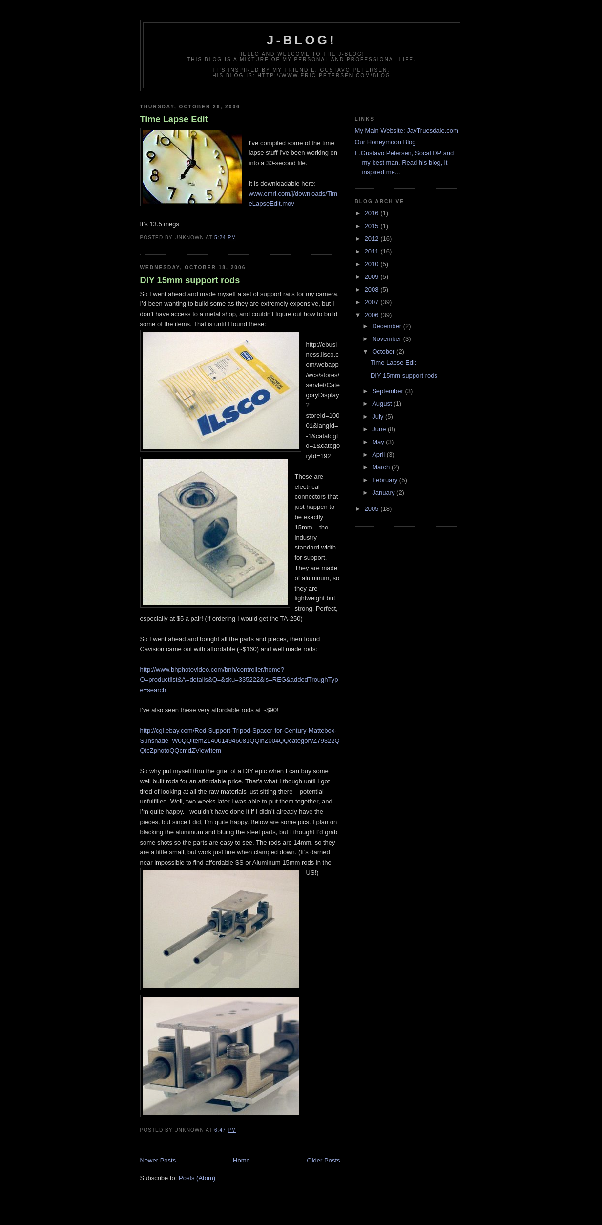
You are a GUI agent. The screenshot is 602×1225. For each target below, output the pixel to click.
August (383, 403)
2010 (373, 264)
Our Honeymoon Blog (385, 142)
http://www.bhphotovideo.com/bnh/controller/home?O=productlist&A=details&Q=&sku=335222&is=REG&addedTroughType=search (239, 680)
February (385, 480)
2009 (373, 276)
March (382, 467)
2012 (373, 238)
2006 (373, 314)
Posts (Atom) (197, 1178)
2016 (373, 213)
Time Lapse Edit (174, 119)
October (384, 351)
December (387, 326)
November (387, 338)
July (378, 416)
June (380, 429)
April (379, 454)
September (388, 391)
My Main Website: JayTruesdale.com (406, 130)
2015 (373, 226)
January (384, 492)
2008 (373, 289)
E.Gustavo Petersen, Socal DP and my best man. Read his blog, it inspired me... (404, 162)
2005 (373, 508)
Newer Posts (158, 1160)
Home (241, 1160)
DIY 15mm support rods (190, 280)
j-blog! (301, 40)
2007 (373, 302)
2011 (373, 251)
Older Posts (323, 1160)
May (379, 441)
